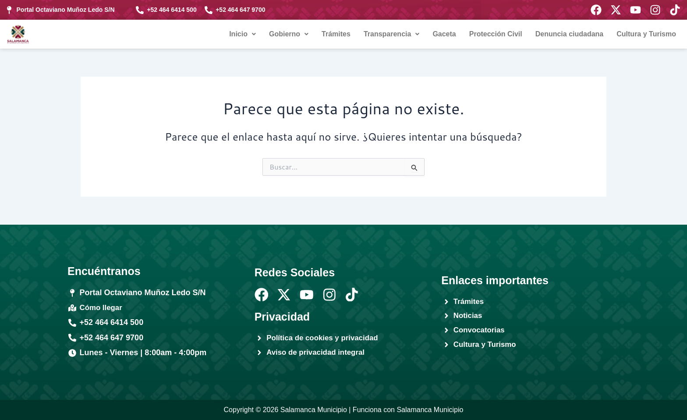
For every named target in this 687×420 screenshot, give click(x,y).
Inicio (242, 34)
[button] (242, 34)
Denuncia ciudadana (569, 34)
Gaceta (444, 34)
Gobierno (288, 34)
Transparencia (392, 34)
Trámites (336, 34)
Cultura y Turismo (646, 34)
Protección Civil (495, 34)
